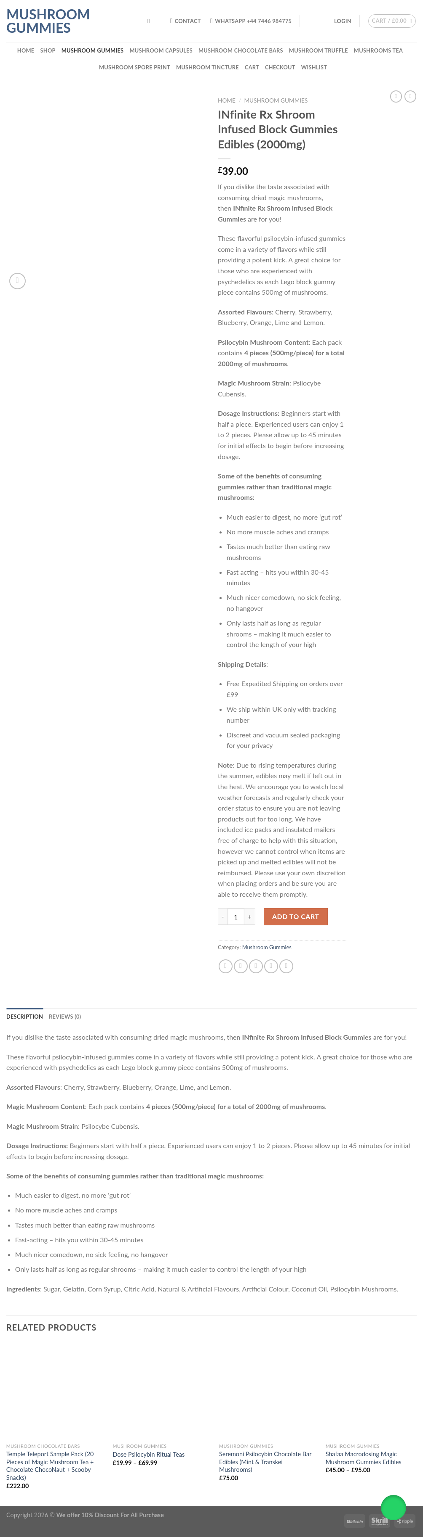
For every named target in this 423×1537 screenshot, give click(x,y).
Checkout (280, 67)
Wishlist (314, 67)
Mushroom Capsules (161, 50)
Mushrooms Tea (378, 50)
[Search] (150, 21)
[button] (393, 1507)
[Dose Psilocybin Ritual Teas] (160, 1391)
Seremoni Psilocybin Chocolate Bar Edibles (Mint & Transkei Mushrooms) (265, 1461)
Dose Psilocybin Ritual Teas (148, 1454)
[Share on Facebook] (226, 966)
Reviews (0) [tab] (65, 1016)
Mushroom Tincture (207, 67)
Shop (48, 50)
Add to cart (295, 916)
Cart (252, 67)
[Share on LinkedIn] (286, 966)
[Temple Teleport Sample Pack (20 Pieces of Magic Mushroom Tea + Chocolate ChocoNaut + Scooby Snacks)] (54, 1391)
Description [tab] (24, 1016)
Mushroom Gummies (48, 21)
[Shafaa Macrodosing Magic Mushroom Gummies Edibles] (374, 1391)
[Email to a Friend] (256, 966)
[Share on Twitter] (241, 966)
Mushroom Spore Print (134, 67)
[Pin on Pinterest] (271, 966)
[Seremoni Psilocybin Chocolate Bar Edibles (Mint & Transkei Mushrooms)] (267, 1391)
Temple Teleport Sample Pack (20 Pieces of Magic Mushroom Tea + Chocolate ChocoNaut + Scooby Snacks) (50, 1465)
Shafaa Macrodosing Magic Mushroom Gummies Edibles (364, 1458)
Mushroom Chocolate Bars (240, 50)
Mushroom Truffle (318, 50)
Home (26, 50)
